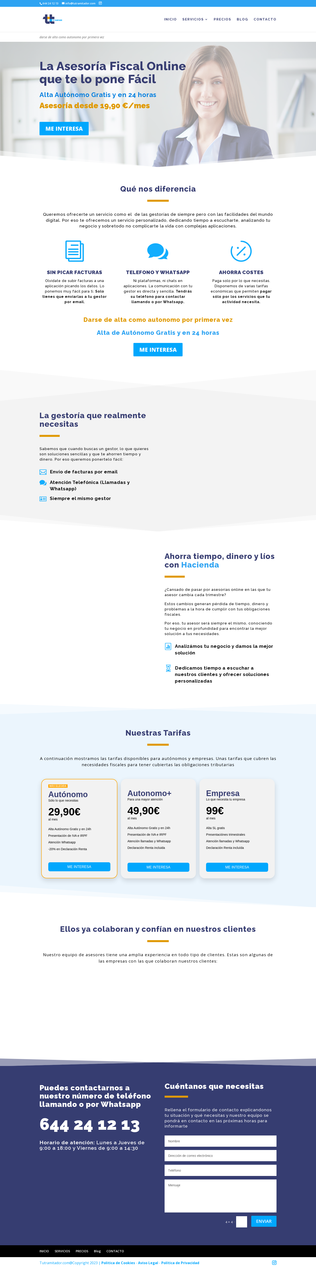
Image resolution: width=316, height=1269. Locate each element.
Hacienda (200, 564)
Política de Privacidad (180, 1262)
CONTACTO (265, 19)
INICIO (170, 19)
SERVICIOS (193, 19)
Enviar (264, 1221)
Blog (242, 19)
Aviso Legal (148, 1262)
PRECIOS (222, 19)
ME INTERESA (64, 128)
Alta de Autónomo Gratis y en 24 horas (158, 332)
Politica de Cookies (118, 1262)
